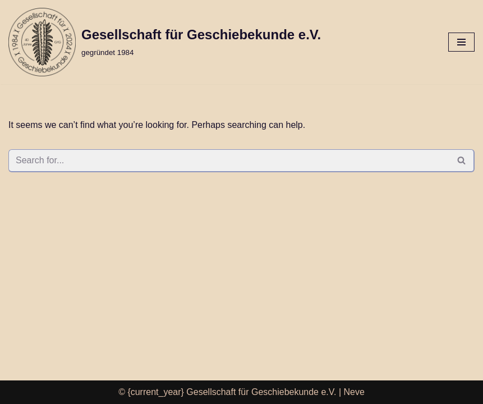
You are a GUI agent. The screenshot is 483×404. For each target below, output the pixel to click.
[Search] (228, 160)
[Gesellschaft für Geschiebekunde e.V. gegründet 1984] (164, 42)
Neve (354, 392)
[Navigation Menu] (461, 42)
